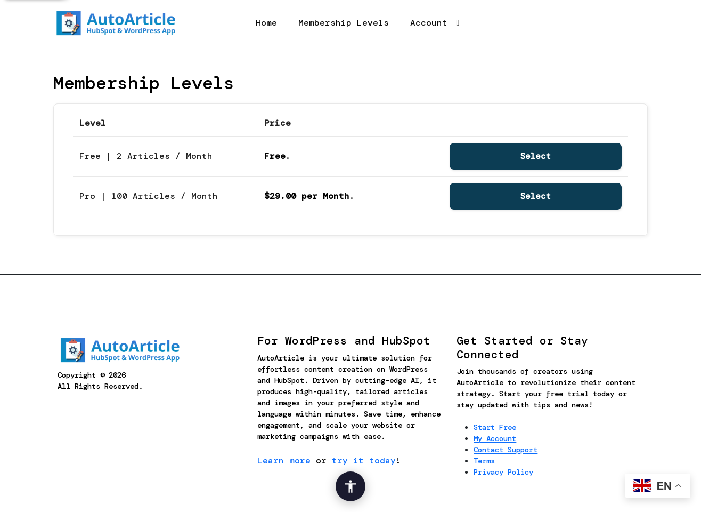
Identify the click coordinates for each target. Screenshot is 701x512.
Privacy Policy (503, 472)
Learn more (284, 460)
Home (266, 22)
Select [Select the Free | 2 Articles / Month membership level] (535, 156)
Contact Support (505, 449)
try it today (364, 460)
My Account (495, 438)
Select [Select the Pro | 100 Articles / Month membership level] (535, 196)
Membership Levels (343, 22)
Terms (484, 461)
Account (428, 22)
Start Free (495, 427)
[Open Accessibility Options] (350, 486)
